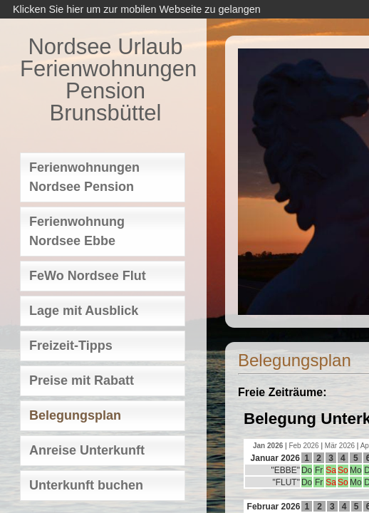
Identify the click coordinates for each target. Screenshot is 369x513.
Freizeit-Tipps (71, 345)
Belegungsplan (75, 415)
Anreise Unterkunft (87, 450)
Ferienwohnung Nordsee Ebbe (77, 231)
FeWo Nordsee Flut (87, 276)
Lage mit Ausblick (83, 311)
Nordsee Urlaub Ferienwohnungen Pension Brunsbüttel (105, 80)
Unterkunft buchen (86, 485)
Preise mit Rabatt (81, 380)
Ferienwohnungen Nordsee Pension (84, 177)
